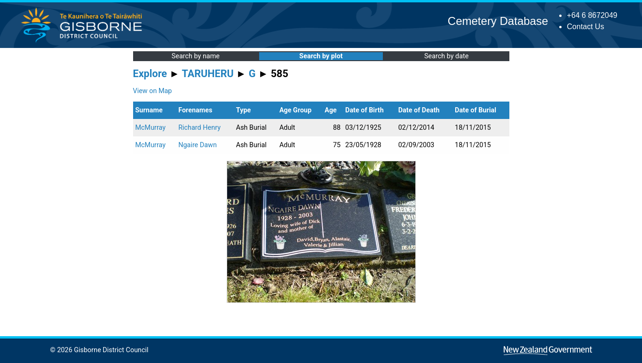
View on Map (152, 91)
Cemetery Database (498, 21)
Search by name (196, 56)
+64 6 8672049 (592, 15)
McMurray (150, 128)
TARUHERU (208, 73)
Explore (150, 73)
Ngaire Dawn (197, 145)
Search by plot (320, 56)
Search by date (446, 56)
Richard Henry (199, 128)
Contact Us (585, 27)
